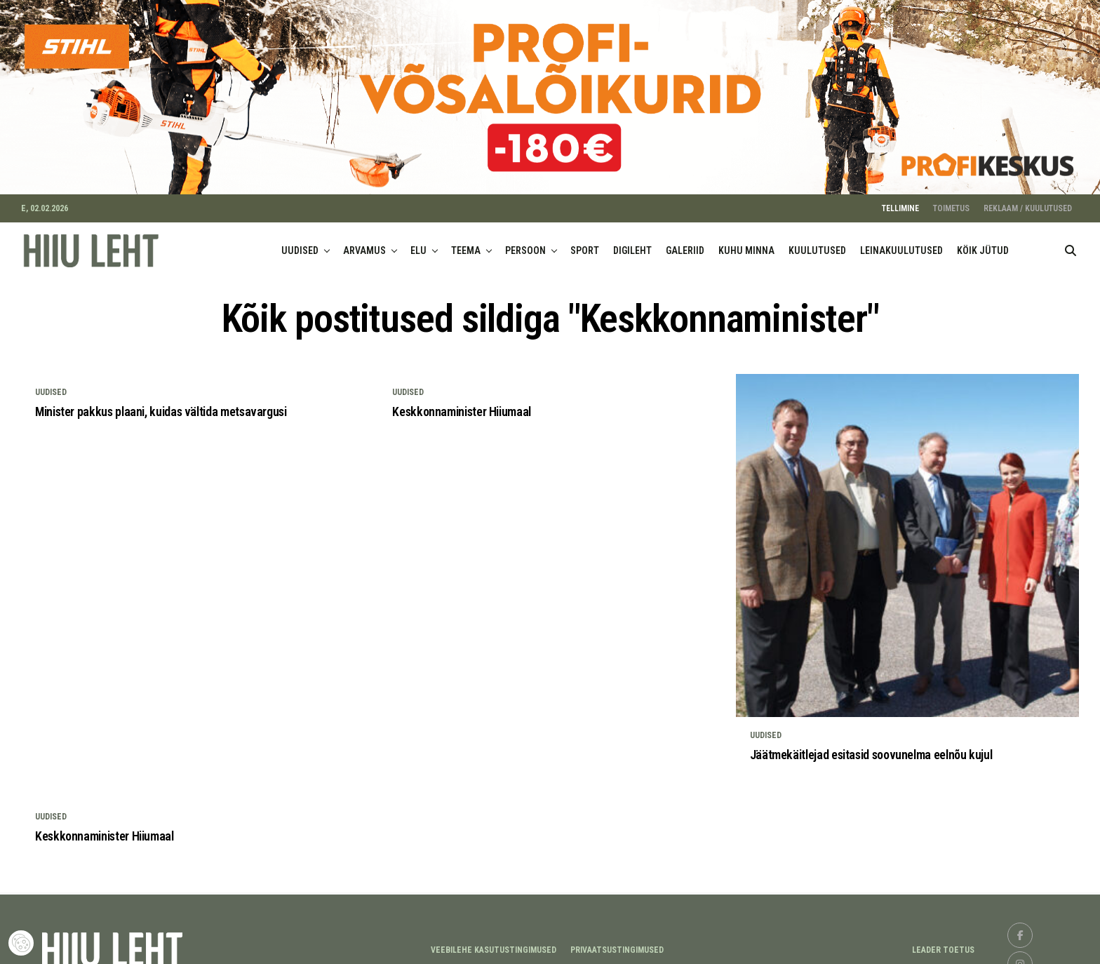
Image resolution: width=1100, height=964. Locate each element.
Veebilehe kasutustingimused (493, 942)
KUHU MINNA (746, 242)
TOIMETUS (951, 201)
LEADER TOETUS (943, 942)
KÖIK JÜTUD (983, 242)
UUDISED (299, 242)
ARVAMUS (364, 242)
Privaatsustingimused (617, 942)
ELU (418, 242)
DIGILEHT (632, 242)
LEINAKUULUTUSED (901, 242)
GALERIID (685, 242)
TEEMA (466, 242)
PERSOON (525, 242)
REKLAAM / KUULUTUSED (1028, 201)
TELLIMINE (900, 201)
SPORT (584, 242)
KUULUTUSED (817, 242)
